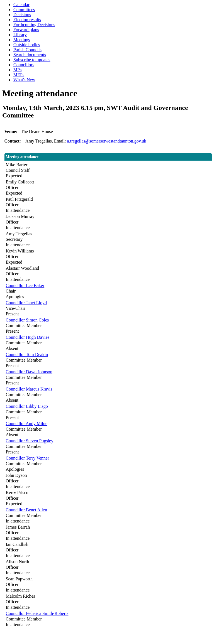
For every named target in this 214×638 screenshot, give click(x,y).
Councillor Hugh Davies (27, 337)
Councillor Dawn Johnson (29, 371)
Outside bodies (26, 44)
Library (20, 34)
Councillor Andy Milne (26, 423)
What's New (24, 79)
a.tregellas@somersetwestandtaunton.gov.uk (106, 141)
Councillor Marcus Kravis (29, 389)
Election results (27, 19)
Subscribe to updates (31, 59)
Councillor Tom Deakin (27, 354)
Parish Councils (27, 49)
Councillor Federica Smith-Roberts (37, 613)
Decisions (22, 14)
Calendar (21, 4)
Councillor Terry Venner (27, 458)
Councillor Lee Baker (25, 285)
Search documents (29, 54)
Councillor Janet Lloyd (26, 302)
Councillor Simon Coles (27, 320)
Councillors (23, 64)
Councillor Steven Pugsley (30, 440)
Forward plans (26, 29)
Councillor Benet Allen (26, 509)
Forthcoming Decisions (34, 24)
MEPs (18, 74)
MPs (17, 69)
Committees (24, 9)
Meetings (21, 39)
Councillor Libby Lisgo (27, 406)
